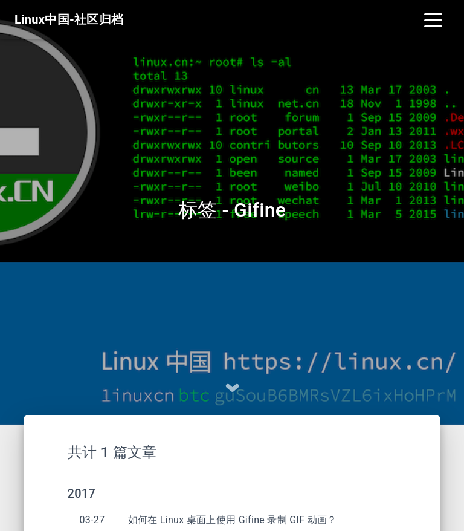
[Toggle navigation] (433, 19)
